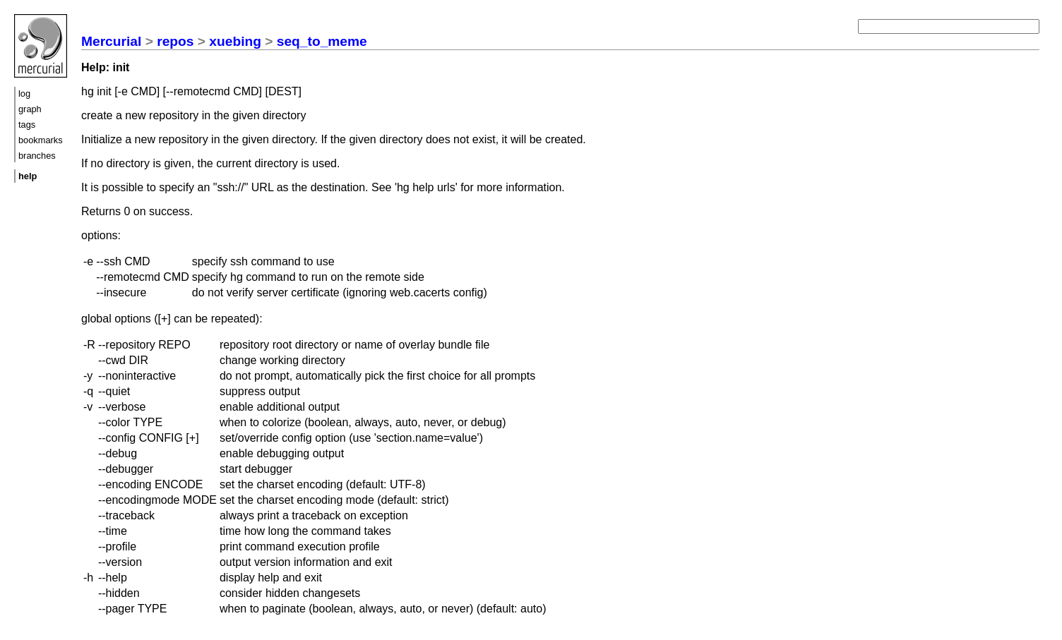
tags (26, 124)
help (27, 176)
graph (30, 109)
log (24, 93)
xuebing (235, 41)
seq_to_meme (322, 41)
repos (175, 41)
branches (37, 155)
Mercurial (111, 41)
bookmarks (40, 140)
